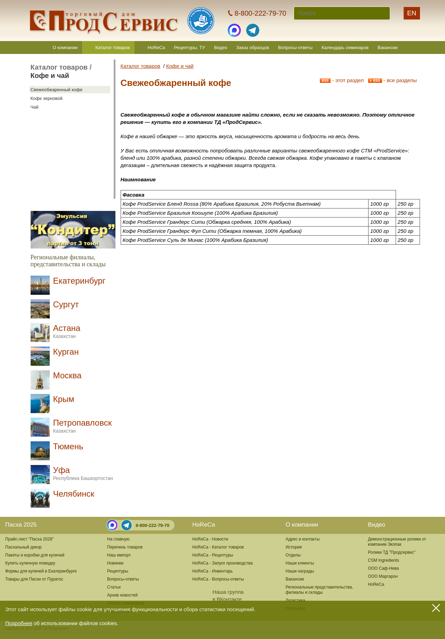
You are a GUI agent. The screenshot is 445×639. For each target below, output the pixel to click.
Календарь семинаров (345, 47)
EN (411, 13)
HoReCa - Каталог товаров (218, 547)
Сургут (66, 304)
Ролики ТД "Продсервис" (391, 552)
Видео (220, 47)
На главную (118, 539)
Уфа (83, 473)
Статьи (114, 587)
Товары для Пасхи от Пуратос (34, 579)
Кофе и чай (50, 75)
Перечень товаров (125, 547)
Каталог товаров (112, 47)
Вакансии (387, 47)
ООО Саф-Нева (383, 568)
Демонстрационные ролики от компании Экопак (397, 542)
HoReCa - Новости (210, 539)
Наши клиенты (300, 563)
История (294, 547)
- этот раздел (342, 80)
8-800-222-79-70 (152, 525)
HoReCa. (376, 584)
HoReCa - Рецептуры (212, 555)
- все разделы (392, 80)
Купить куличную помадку (30, 563)
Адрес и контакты (303, 539)
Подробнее (18, 623)
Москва (67, 375)
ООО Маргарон (383, 576)
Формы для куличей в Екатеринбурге (41, 571)
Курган (66, 351)
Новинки (115, 563)
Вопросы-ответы (295, 47)
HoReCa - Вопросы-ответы (218, 579)
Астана (67, 331)
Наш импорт (119, 555)
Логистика (295, 600)
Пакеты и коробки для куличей (34, 555)
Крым (63, 399)
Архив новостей (122, 595)
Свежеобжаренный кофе (57, 89)
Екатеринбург (79, 280)
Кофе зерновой (47, 98)
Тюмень (68, 446)
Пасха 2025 (21, 524)
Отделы (293, 555)
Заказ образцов (252, 47)
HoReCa (156, 47)
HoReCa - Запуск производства (222, 563)
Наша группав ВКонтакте (217, 595)
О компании (65, 47)
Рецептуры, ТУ (189, 47)
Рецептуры (117, 571)
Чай (35, 107)
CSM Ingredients (383, 560)
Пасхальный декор (23, 547)
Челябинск (73, 493)
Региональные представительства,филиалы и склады (319, 590)
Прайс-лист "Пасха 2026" (29, 539)
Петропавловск (82, 426)
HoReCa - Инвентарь (212, 571)
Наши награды (300, 571)
